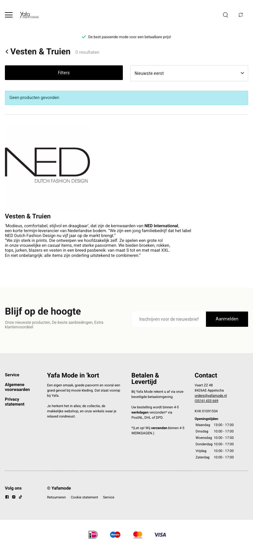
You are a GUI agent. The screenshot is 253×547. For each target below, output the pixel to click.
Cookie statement (84, 497)
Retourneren (56, 497)
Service (12, 375)
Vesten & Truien (38, 51)
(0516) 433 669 (206, 401)
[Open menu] (9, 14)
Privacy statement (14, 402)
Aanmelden (227, 318)
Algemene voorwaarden (17, 387)
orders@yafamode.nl (211, 395)
